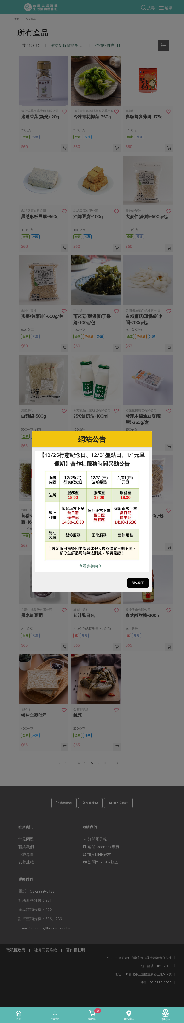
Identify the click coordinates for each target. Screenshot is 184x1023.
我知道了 (138, 583)
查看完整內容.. (91, 566)
